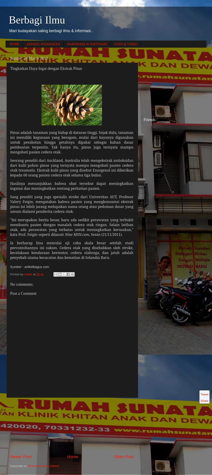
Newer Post (21, 456)
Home (72, 456)
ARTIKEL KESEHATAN (43, 44)
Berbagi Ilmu (37, 20)
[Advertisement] (72, 426)
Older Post (124, 456)
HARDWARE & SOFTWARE (87, 44)
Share (204, 401)
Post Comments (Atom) (43, 466)
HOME (14, 44)
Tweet (204, 394)
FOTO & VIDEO (125, 44)
